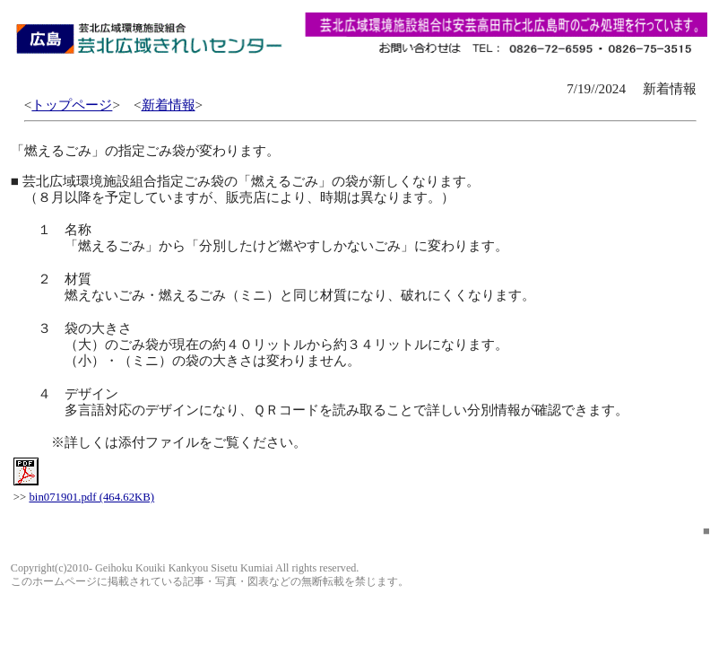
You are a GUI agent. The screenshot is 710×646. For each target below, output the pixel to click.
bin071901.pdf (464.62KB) (91, 497)
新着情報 (168, 104)
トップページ (71, 104)
